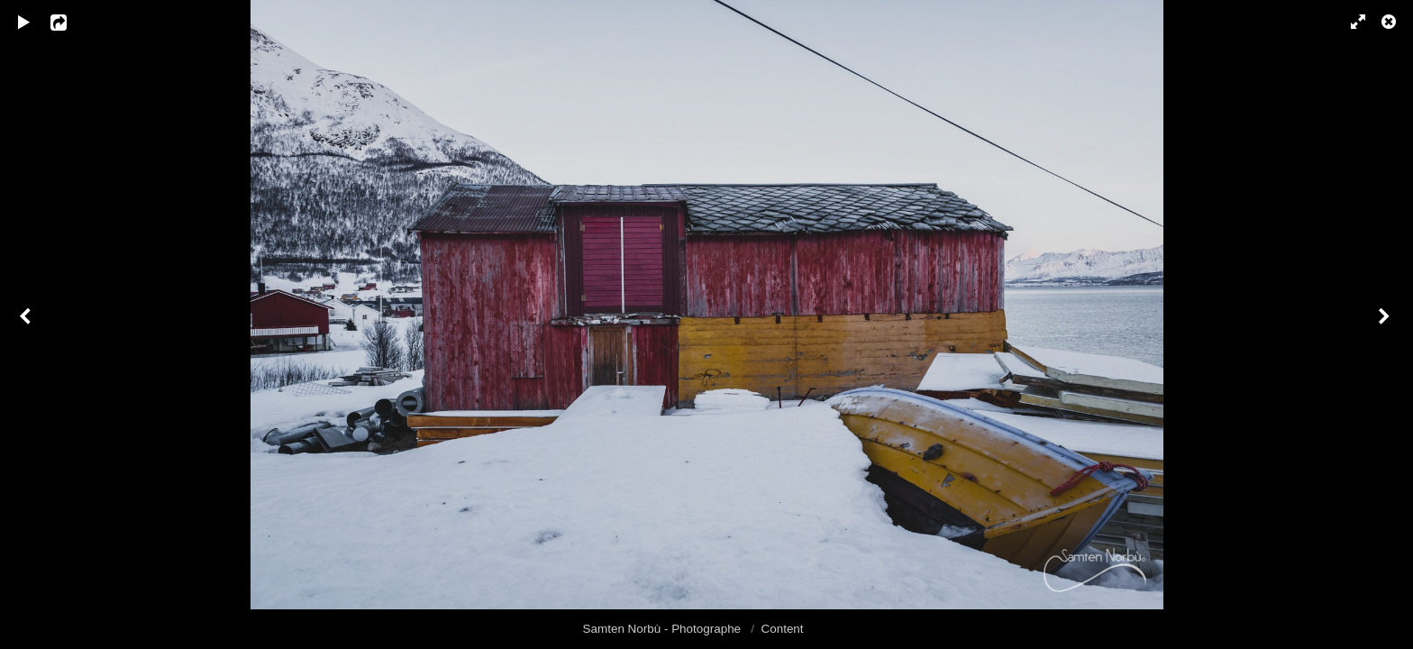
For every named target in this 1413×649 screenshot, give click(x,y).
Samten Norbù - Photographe (663, 628)
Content (782, 628)
